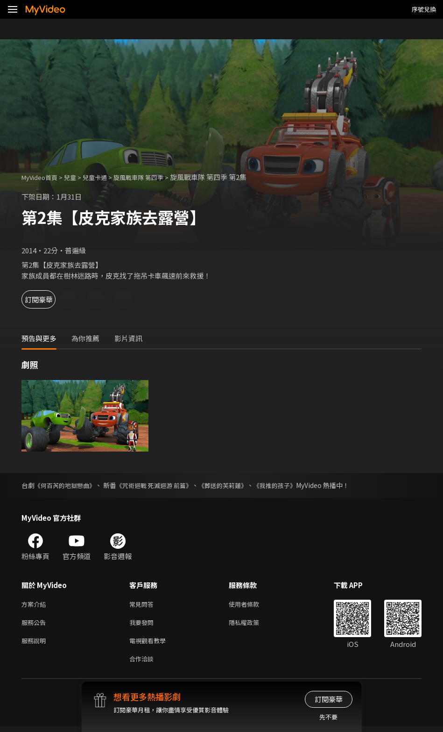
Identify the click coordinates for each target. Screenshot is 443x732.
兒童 (77, 177)
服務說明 (35, 644)
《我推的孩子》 (290, 485)
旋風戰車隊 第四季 (154, 177)
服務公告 (35, 624)
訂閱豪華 (47, 299)
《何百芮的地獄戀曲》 (67, 485)
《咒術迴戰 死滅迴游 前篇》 (161, 485)
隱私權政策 (251, 624)
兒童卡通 (105, 177)
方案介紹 (35, 605)
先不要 (328, 716)
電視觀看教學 (150, 644)
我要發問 (143, 624)
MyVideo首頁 (42, 177)
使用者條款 (251, 605)
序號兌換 (424, 9)
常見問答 (143, 605)
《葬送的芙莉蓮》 (235, 485)
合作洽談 (143, 663)
